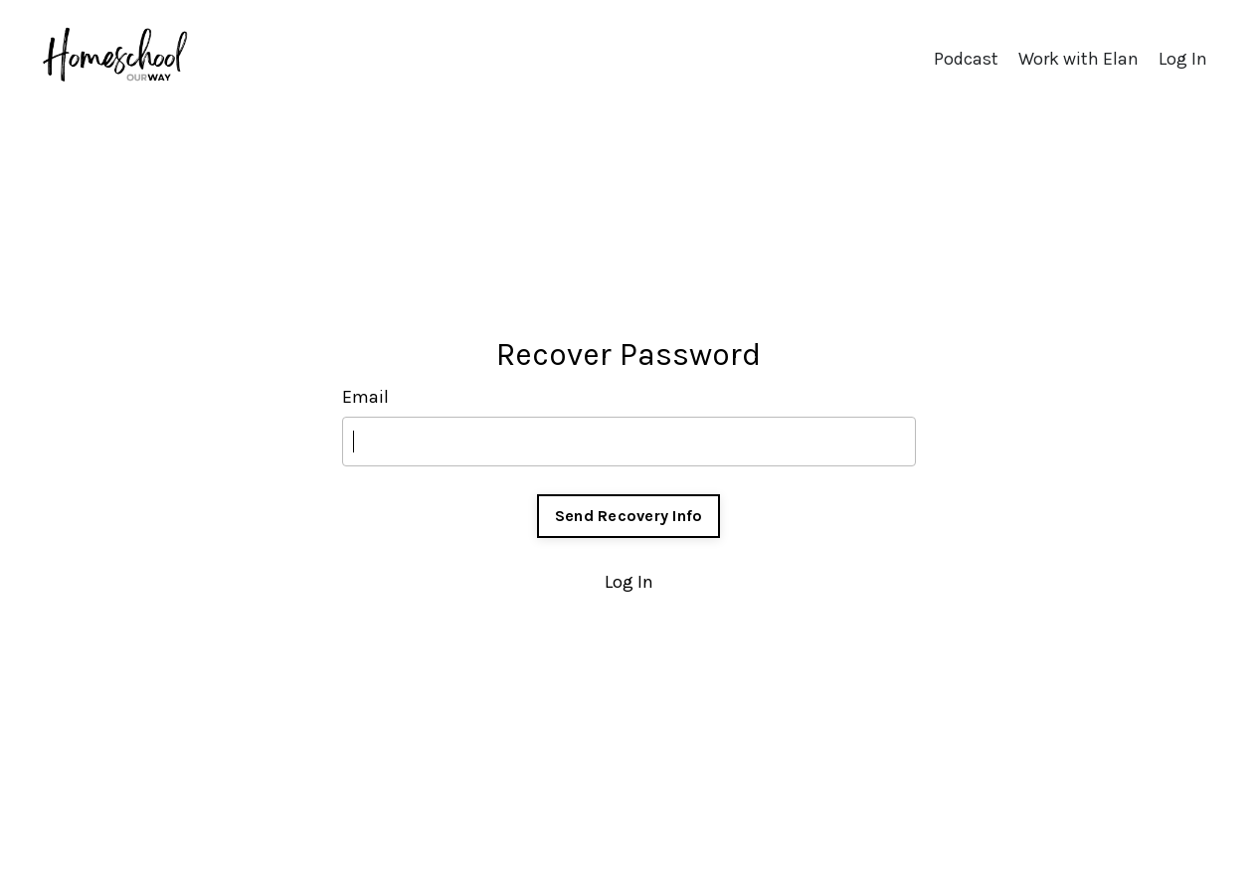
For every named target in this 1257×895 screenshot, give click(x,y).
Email (365, 397)
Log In (1183, 59)
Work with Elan (1078, 59)
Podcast (966, 59)
